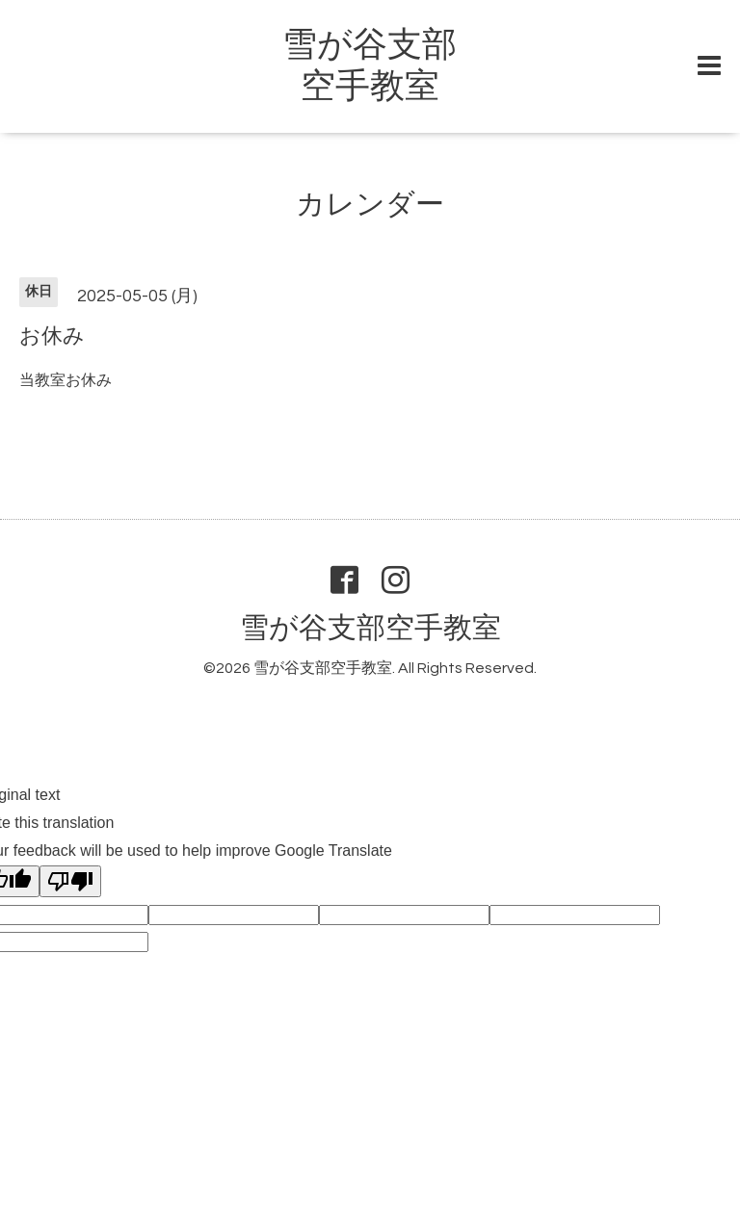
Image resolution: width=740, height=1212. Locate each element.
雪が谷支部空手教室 (370, 628)
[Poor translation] (70, 881)
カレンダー (370, 204)
